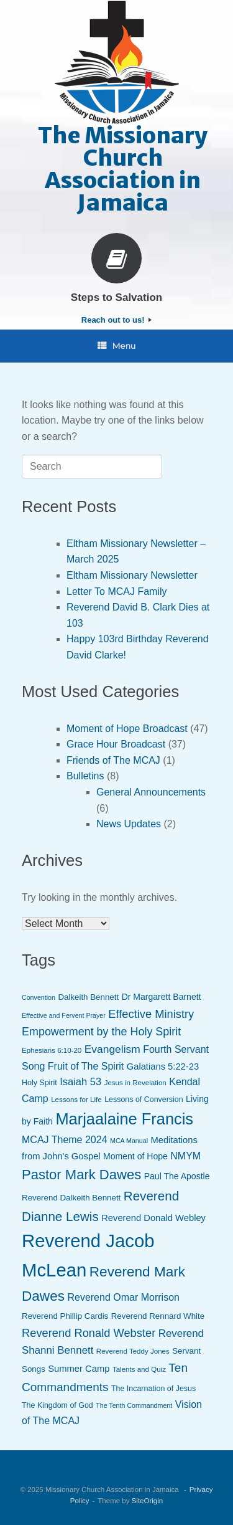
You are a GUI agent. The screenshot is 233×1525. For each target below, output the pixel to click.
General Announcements (151, 792)
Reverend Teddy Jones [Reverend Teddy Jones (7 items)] (133, 1351)
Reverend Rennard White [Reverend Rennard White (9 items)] (157, 1316)
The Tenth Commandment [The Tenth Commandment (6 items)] (134, 1405)
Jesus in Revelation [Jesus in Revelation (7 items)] (135, 1082)
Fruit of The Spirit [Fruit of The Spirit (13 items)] (86, 1066)
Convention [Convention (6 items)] (38, 997)
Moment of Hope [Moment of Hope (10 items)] (135, 1156)
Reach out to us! (116, 320)
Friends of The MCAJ (113, 760)
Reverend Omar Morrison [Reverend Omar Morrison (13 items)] (123, 1297)
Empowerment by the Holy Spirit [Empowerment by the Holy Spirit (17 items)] (101, 1031)
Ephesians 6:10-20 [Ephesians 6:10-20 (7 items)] (51, 1050)
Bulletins (85, 776)
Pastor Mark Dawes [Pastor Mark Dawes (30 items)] (81, 1174)
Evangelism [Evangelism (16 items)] (112, 1049)
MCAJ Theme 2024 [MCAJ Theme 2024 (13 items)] (64, 1139)
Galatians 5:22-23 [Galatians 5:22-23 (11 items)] (163, 1066)
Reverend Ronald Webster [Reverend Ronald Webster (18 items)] (88, 1332)
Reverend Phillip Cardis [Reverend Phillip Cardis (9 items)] (65, 1316)
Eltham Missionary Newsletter (132, 575)
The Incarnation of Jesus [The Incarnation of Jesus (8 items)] (153, 1388)
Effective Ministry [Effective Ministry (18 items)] (151, 1013)
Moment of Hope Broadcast (127, 728)
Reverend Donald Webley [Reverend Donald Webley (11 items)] (153, 1218)
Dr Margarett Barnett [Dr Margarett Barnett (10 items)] (161, 997)
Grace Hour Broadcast (115, 744)
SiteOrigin (147, 1500)
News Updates (128, 824)
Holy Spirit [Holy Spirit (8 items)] (39, 1082)
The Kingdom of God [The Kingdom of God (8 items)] (57, 1405)
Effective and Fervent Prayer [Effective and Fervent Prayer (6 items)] (64, 1015)
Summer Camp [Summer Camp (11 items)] (78, 1369)
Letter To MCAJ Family (116, 591)
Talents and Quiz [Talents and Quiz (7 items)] (139, 1369)
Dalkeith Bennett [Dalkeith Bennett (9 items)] (88, 997)
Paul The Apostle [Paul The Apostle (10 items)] (177, 1176)
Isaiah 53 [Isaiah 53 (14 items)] (80, 1082)
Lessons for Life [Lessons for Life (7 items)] (76, 1099)
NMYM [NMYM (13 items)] (185, 1156)
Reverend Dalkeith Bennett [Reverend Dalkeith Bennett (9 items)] (71, 1197)
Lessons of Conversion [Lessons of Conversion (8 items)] (143, 1099)
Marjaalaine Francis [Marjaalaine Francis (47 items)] (124, 1119)
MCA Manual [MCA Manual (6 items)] (129, 1140)
